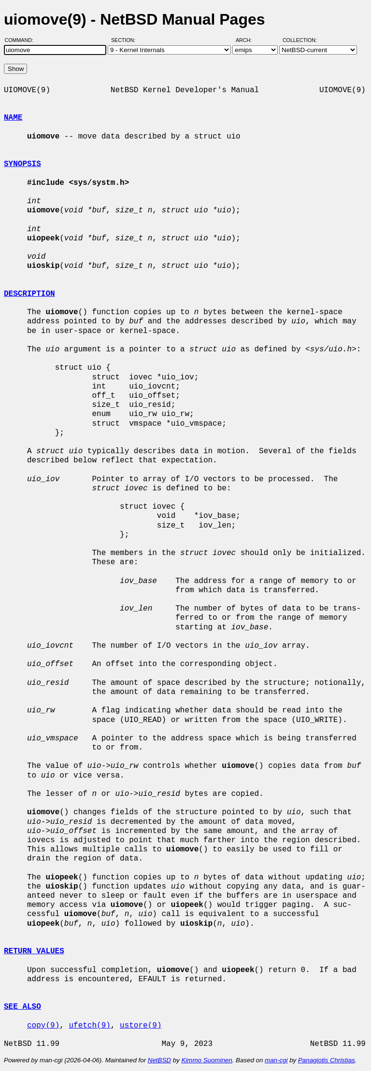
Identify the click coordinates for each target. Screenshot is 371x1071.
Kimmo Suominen (206, 1060)
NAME (13, 117)
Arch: (248, 40)
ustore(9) (140, 1025)
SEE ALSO (22, 1006)
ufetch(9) (89, 1025)
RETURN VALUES (34, 951)
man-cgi (276, 1060)
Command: (22, 40)
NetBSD (159, 1060)
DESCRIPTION (29, 294)
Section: (125, 40)
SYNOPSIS (22, 164)
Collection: (300, 40)
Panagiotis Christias (326, 1060)
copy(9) (43, 1025)
